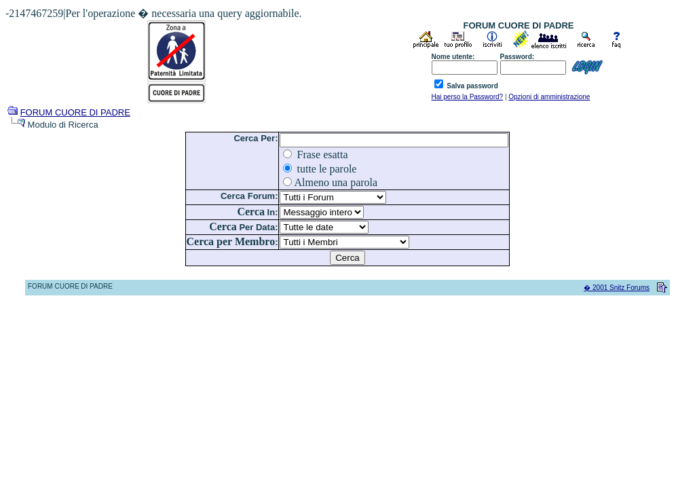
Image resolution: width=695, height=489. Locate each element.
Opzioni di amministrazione (549, 97)
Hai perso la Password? (468, 97)
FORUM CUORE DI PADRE (75, 112)
